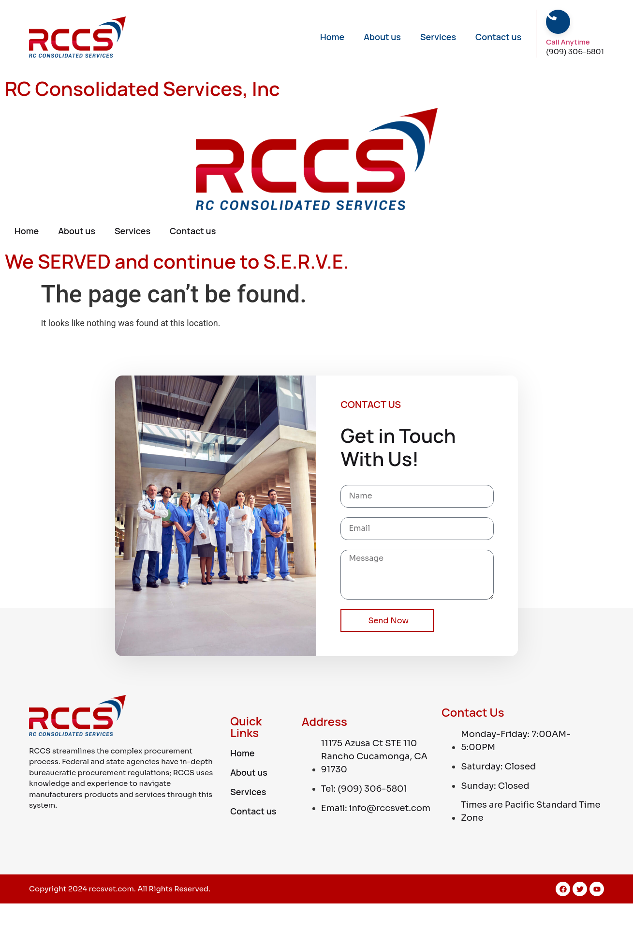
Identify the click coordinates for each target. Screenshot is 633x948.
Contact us (498, 37)
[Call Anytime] (551, 15)
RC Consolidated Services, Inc (142, 88)
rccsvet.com (111, 888)
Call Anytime (567, 42)
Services (438, 37)
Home (332, 37)
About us (382, 37)
